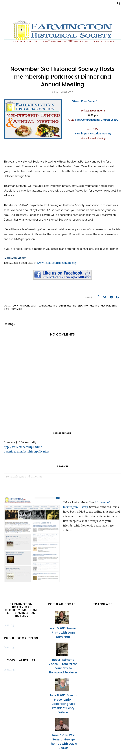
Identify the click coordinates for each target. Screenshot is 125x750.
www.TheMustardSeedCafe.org (56, 262)
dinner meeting (67, 305)
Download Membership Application (26, 451)
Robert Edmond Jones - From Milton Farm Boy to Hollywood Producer (63, 666)
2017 (15, 305)
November (16, 309)
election (83, 305)
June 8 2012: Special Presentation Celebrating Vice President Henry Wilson (63, 703)
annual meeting (48, 305)
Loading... (10, 625)
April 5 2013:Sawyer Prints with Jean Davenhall (63, 632)
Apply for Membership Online (23, 447)
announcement (29, 305)
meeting (94, 305)
